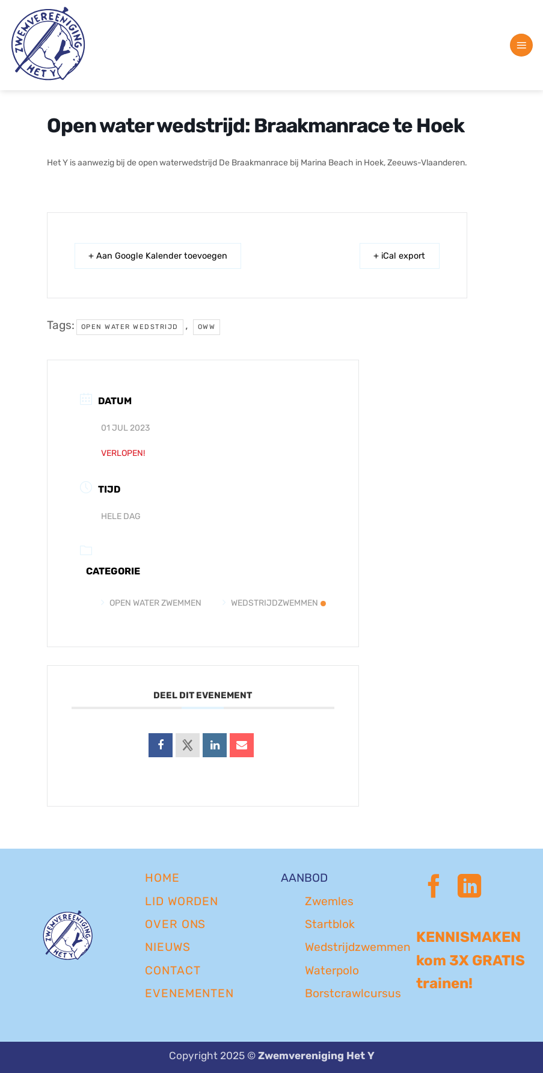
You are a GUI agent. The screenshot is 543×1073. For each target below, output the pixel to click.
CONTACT (173, 970)
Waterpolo (332, 970)
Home (162, 878)
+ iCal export (395, 255)
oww (207, 327)
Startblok (330, 924)
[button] (521, 45)
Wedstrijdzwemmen (274, 603)
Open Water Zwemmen (151, 603)
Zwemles (329, 901)
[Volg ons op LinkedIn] (469, 888)
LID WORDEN (182, 901)
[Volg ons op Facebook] (434, 888)
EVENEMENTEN (190, 993)
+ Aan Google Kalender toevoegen (163, 255)
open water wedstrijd (130, 327)
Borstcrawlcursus (353, 993)
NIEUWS (168, 947)
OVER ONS (175, 924)
